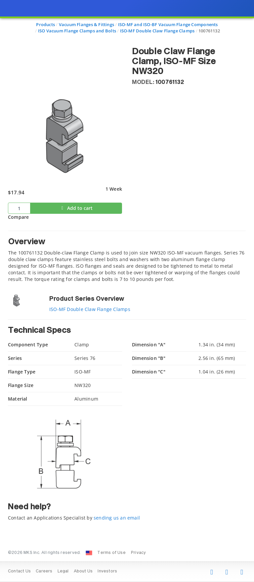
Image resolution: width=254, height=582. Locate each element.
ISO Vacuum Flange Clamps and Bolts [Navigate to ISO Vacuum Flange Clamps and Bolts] (77, 31)
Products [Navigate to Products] (45, 24)
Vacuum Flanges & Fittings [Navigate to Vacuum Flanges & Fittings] (86, 24)
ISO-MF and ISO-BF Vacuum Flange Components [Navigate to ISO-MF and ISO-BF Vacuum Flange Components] (168, 24)
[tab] (127, 256)
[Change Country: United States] (89, 553)
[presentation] (127, 291)
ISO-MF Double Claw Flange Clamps (89, 309)
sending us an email (117, 518)
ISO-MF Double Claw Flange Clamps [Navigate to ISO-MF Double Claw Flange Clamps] (157, 31)
